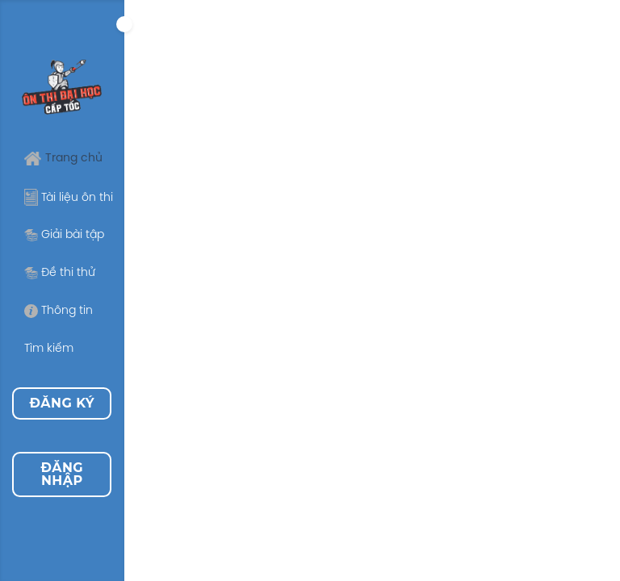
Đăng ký (62, 403)
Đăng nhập (61, 474)
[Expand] (124, 24)
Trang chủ (63, 159)
